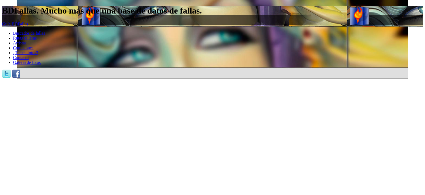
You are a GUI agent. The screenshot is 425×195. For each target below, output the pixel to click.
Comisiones (23, 48)
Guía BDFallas (15, 24)
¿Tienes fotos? (25, 52)
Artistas (20, 43)
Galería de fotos (27, 62)
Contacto (21, 57)
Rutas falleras (25, 38)
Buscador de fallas (29, 33)
